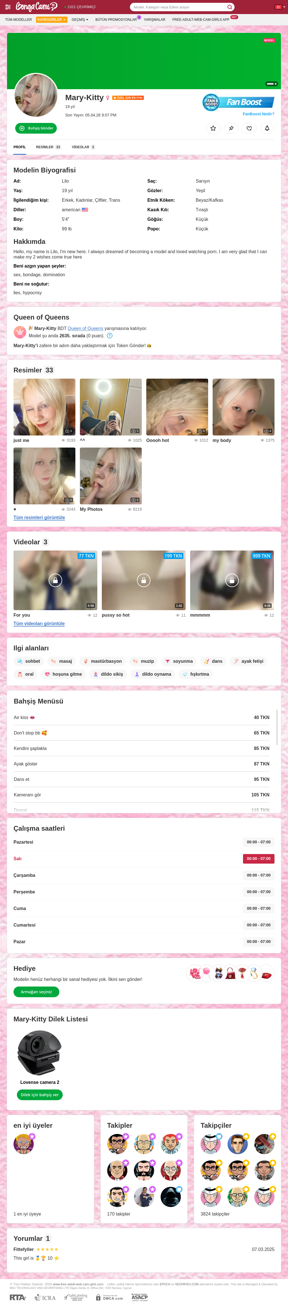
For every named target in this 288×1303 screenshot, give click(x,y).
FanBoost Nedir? (258, 114)
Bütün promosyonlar (117, 19)
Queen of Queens (85, 328)
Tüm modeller (18, 20)
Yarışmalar (154, 20)
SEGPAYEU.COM (187, 1284)
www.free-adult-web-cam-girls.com (78, 1284)
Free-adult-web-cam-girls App (202, 19)
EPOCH (165, 1284)
